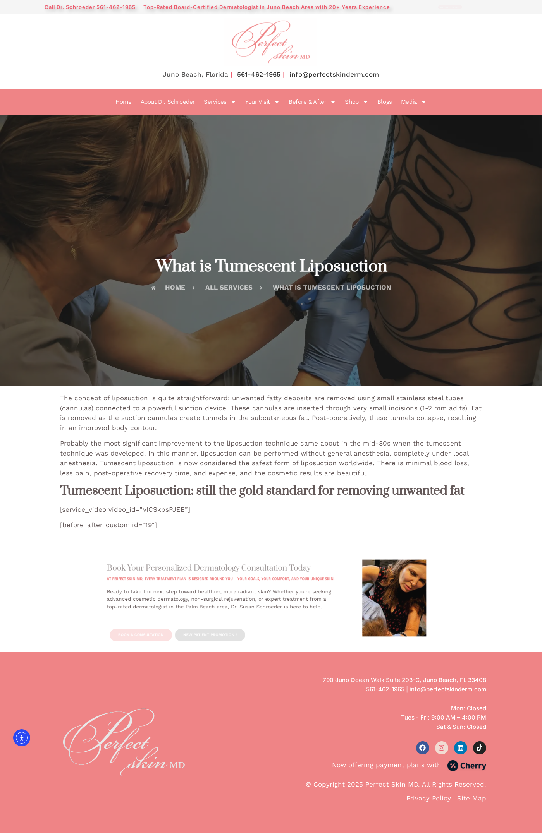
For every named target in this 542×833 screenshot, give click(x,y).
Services (220, 102)
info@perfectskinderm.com (334, 74)
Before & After (312, 102)
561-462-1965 (258, 74)
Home (123, 101)
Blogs (384, 101)
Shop (356, 102)
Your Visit (262, 102)
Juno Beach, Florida (195, 74)
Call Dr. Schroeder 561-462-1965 (90, 7)
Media (414, 102)
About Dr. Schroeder (168, 101)
